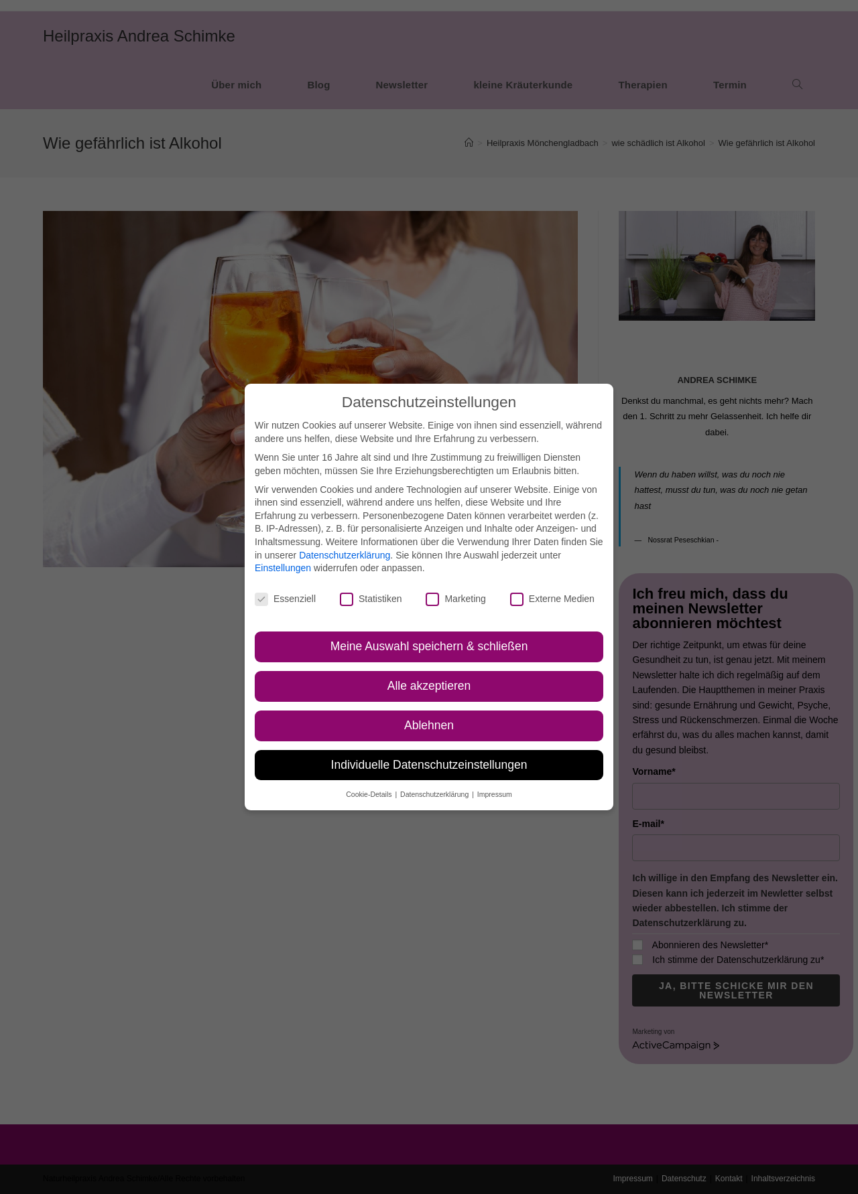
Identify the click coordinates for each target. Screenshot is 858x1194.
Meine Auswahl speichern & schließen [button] (429, 646)
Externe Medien (552, 599)
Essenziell (285, 599)
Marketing (455, 599)
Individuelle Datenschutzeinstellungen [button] (429, 764)
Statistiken (371, 599)
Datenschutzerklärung (344, 555)
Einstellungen (283, 568)
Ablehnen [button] (429, 725)
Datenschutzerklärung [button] (435, 794)
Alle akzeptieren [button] (429, 685)
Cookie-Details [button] (369, 794)
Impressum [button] (494, 794)
